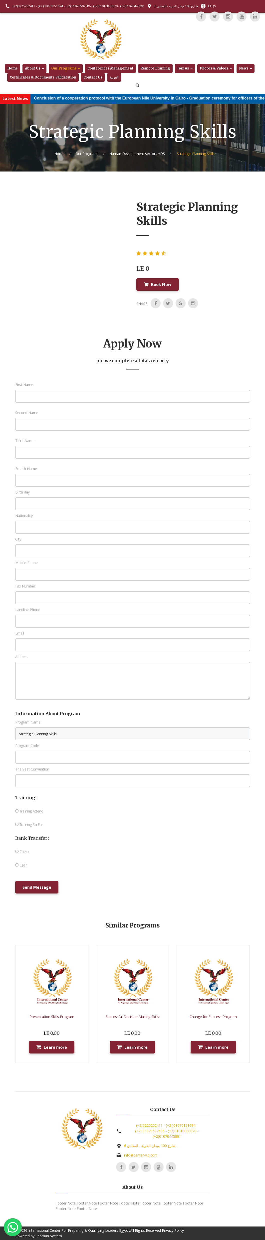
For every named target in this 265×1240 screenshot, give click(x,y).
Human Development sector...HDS (137, 153)
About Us (32, 68)
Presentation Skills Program (51, 1016)
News (244, 68)
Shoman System (48, 1236)
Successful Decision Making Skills (132, 1016)
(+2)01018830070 (105, 6)
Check (22, 851)
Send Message (36, 887)
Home (12, 68)
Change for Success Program (213, 1016)
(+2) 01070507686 (78, 6)
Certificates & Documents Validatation (43, 77)
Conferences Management (110, 68)
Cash (21, 865)
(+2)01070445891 (132, 6)
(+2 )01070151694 (50, 6)
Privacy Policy (173, 1230)
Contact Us (92, 77)
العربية (114, 77)
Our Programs (64, 68)
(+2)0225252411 (23, 6)
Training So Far (29, 824)
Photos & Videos (214, 68)
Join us (183, 68)
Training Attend (29, 811)
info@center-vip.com (141, 1155)
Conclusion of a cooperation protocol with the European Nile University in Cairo (119, 98)
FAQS (212, 6)
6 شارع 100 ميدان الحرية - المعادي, (176, 6)
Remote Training (155, 68)
